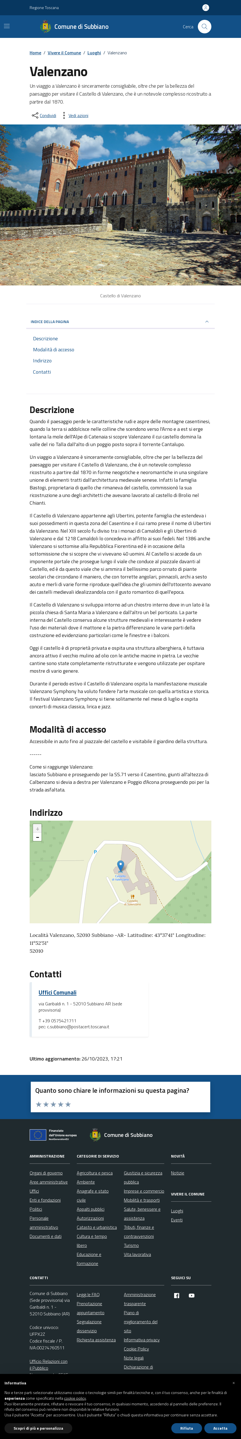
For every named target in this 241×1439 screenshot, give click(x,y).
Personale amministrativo (44, 1223)
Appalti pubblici (90, 1209)
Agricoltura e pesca (95, 1172)
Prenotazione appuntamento (90, 1308)
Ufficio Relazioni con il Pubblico (48, 1364)
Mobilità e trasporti (142, 1200)
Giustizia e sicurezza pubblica (143, 1177)
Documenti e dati (46, 1236)
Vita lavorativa (137, 1254)
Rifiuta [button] (186, 1428)
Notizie (177, 1172)
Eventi (177, 1219)
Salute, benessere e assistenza (142, 1213)
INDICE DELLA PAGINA (120, 321)
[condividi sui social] (43, 115)
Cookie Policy (136, 1348)
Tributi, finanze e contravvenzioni (139, 1232)
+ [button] (37, 828)
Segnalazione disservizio (89, 1326)
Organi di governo (46, 1172)
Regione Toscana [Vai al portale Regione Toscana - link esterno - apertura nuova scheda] (44, 7)
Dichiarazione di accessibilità (138, 1371)
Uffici (34, 1191)
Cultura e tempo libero (92, 1241)
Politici (36, 1209)
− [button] (37, 837)
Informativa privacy (142, 1339)
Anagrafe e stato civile (93, 1195)
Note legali (134, 1357)
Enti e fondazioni (45, 1200)
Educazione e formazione (89, 1259)
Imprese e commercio (144, 1191)
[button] (233, 1383)
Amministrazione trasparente (140, 1299)
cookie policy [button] (75, 1398)
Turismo (131, 1245)
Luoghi (177, 1210)
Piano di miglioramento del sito (140, 1321)
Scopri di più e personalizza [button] (38, 1428)
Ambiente (86, 1181)
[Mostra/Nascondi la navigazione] (6, 26)
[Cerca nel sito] (204, 26)
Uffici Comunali (57, 992)
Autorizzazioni (90, 1218)
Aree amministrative (49, 1181)
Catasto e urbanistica (97, 1227)
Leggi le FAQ (88, 1294)
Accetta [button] (220, 1428)
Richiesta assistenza (96, 1339)
